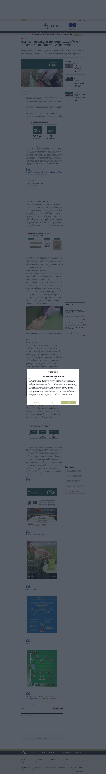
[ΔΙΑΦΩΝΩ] (77, 371)
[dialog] (53, 387)
